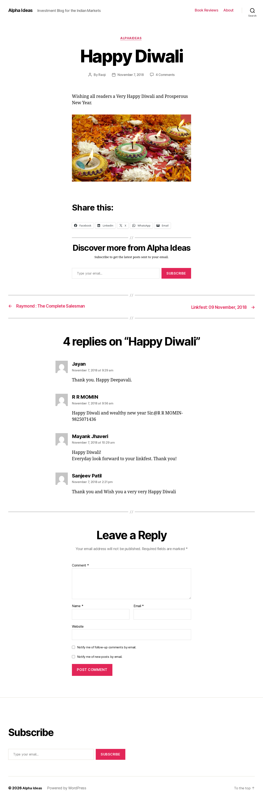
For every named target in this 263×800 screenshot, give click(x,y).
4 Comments (166, 75)
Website (78, 627)
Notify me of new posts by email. (99, 657)
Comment (80, 566)
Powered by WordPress (68, 788)
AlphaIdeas (131, 39)
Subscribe (176, 274)
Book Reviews (206, 10)
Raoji (101, 75)
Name (77, 606)
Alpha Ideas (21, 10)
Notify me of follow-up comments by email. (106, 648)
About (228, 10)
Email (139, 606)
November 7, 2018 (130, 75)
